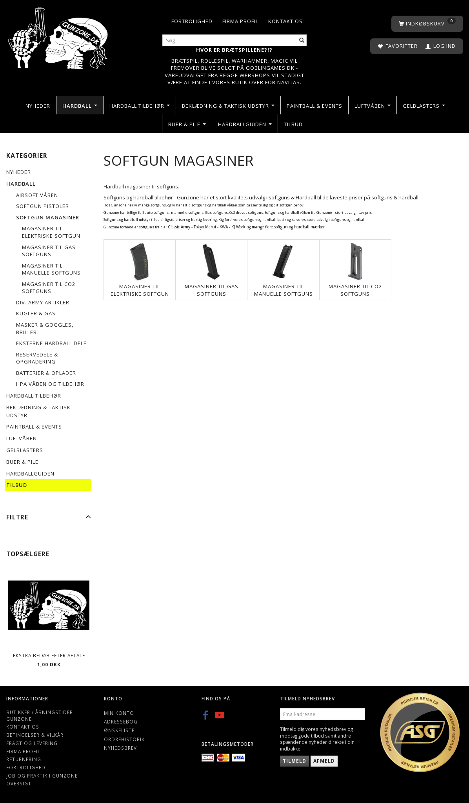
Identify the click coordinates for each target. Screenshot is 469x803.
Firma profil (240, 21)
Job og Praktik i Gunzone (42, 775)
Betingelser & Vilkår (35, 735)
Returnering (23, 759)
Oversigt (18, 783)
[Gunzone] (58, 36)
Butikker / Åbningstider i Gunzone (41, 715)
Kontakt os (285, 21)
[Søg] (302, 40)
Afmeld (324, 761)
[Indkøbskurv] (427, 23)
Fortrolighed (192, 21)
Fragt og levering (32, 743)
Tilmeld (294, 761)
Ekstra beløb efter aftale (49, 655)
